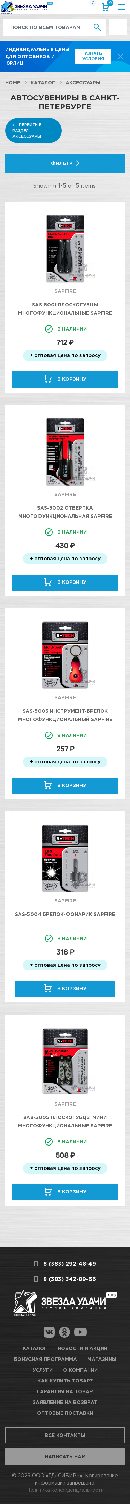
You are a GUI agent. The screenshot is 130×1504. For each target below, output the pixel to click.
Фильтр (62, 163)
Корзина (109, 4)
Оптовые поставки (65, 1412)
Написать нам (65, 1456)
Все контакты (65, 1435)
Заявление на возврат (65, 1402)
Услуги (43, 1369)
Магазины (101, 1359)
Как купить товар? (65, 1380)
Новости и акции (82, 1348)
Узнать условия (93, 56)
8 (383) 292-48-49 (69, 1264)
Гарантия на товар (65, 1391)
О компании (80, 1369)
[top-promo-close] (120, 56)
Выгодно (118, 22)
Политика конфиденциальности (65, 1490)
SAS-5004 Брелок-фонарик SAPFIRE (65, 914)
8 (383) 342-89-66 (69, 1279)
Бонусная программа (45, 1359)
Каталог (43, 82)
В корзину (71, 378)
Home (12, 82)
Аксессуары (83, 82)
